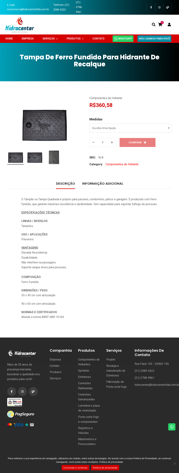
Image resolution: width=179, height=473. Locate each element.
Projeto (110, 359)
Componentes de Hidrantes (89, 362)
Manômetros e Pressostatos (87, 441)
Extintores (84, 377)
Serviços (55, 378)
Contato (54, 365)
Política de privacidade (111, 462)
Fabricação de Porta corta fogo (116, 384)
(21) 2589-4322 (144, 371)
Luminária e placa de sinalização (89, 408)
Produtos (55, 372)
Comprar (135, 142)
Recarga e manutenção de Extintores (115, 370)
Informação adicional (102, 183)
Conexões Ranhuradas (85, 385)
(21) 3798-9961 (79, 7)
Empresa (55, 359)
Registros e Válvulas (85, 430)
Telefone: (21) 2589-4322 (61, 7)
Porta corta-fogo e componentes (88, 419)
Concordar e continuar (75, 467)
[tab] (65, 184)
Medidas (95, 119)
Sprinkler (83, 370)
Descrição (65, 183)
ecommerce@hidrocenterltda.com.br (28, 9)
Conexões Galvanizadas (86, 397)
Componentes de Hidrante (105, 98)
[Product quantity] (102, 142)
